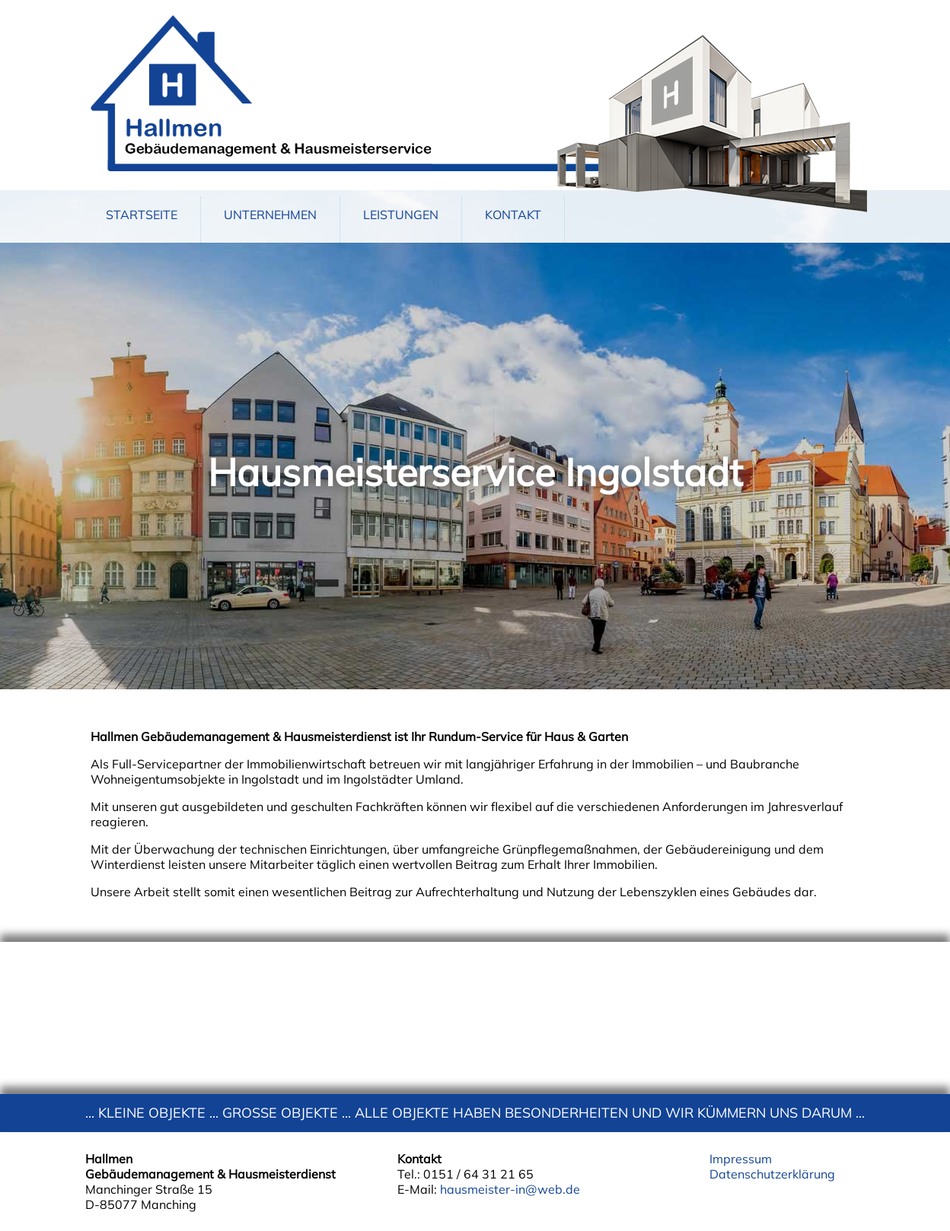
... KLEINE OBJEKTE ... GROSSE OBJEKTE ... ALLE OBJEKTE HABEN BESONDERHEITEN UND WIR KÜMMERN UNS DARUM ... (475, 1112)
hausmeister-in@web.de (510, 1189)
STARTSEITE (141, 214)
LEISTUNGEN (400, 214)
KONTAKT (513, 214)
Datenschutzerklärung (772, 1174)
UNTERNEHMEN (270, 214)
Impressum (740, 1158)
